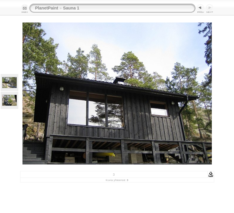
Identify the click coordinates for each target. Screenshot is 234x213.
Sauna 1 (71, 8)
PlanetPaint (46, 8)
